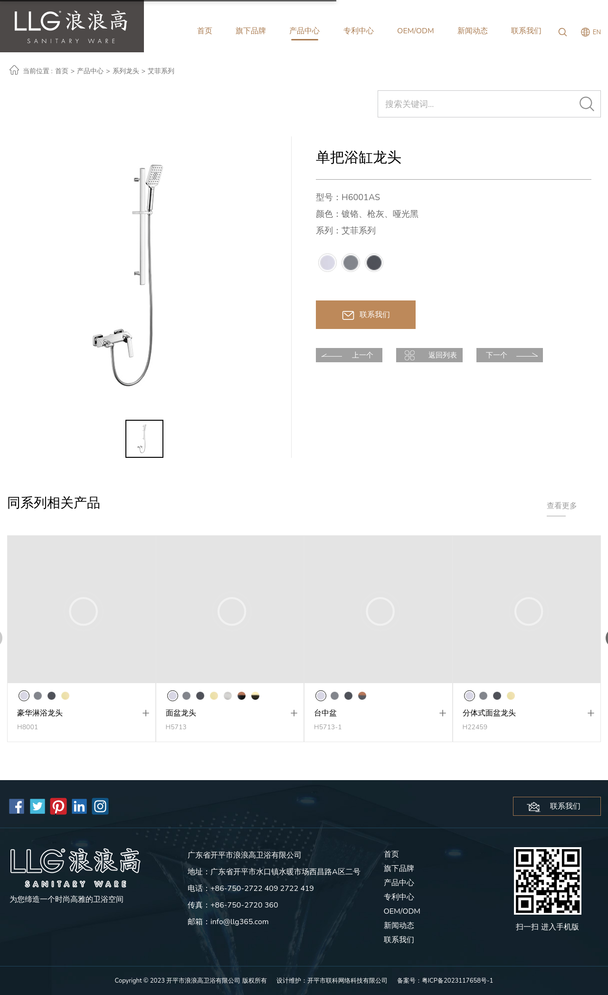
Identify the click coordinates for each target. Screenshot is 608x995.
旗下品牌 (251, 31)
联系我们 (526, 31)
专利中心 (358, 31)
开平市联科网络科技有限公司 (347, 980)
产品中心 (304, 31)
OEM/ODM (415, 31)
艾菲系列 (161, 71)
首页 (204, 31)
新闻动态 (472, 31)
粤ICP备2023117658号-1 (458, 980)
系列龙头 (126, 71)
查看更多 (562, 506)
